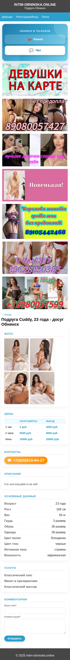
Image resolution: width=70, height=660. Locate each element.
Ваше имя (10, 605)
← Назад (6, 314)
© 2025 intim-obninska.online (35, 655)
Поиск (45, 16)
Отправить (15, 638)
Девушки (7, 16)
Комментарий (12, 616)
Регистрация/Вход (27, 16)
